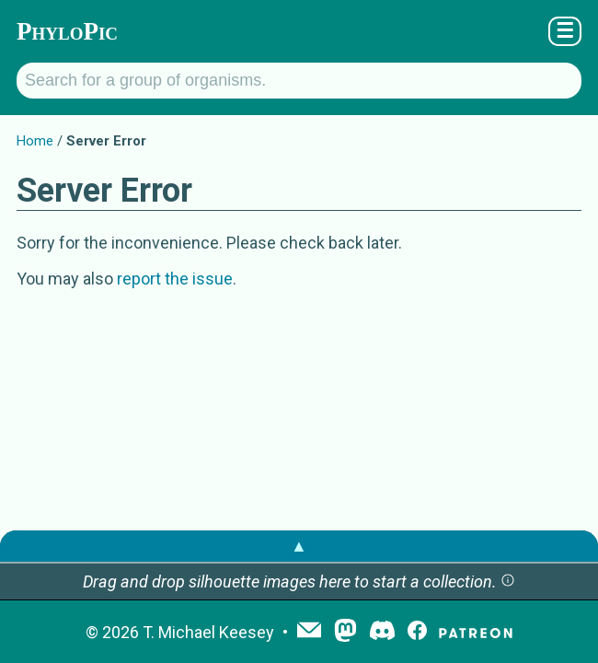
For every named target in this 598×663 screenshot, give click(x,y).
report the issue (175, 278)
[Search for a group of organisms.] (299, 81)
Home (35, 141)
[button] (507, 581)
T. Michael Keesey (208, 632)
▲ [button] (299, 545)
